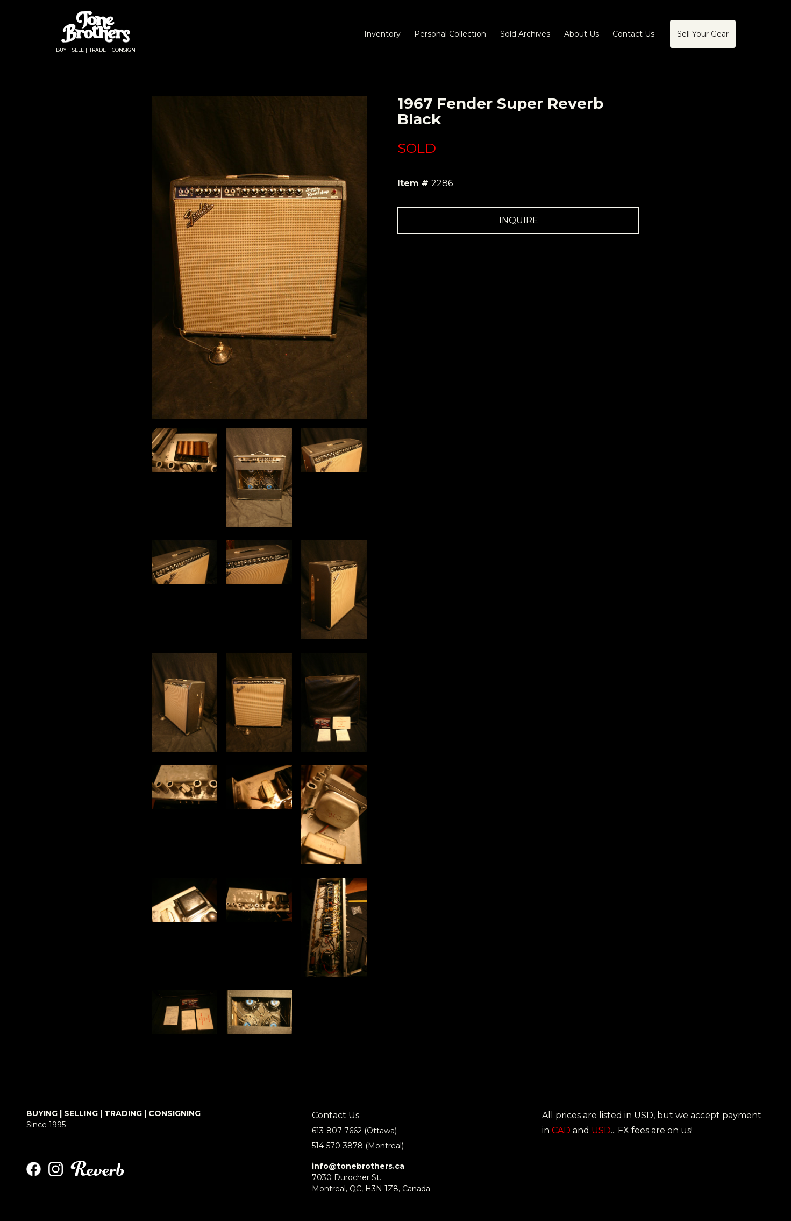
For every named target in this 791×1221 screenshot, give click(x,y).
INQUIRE (518, 220)
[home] (96, 34)
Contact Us (335, 1115)
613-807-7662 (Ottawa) (354, 1130)
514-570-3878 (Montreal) (358, 1146)
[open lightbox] (185, 450)
